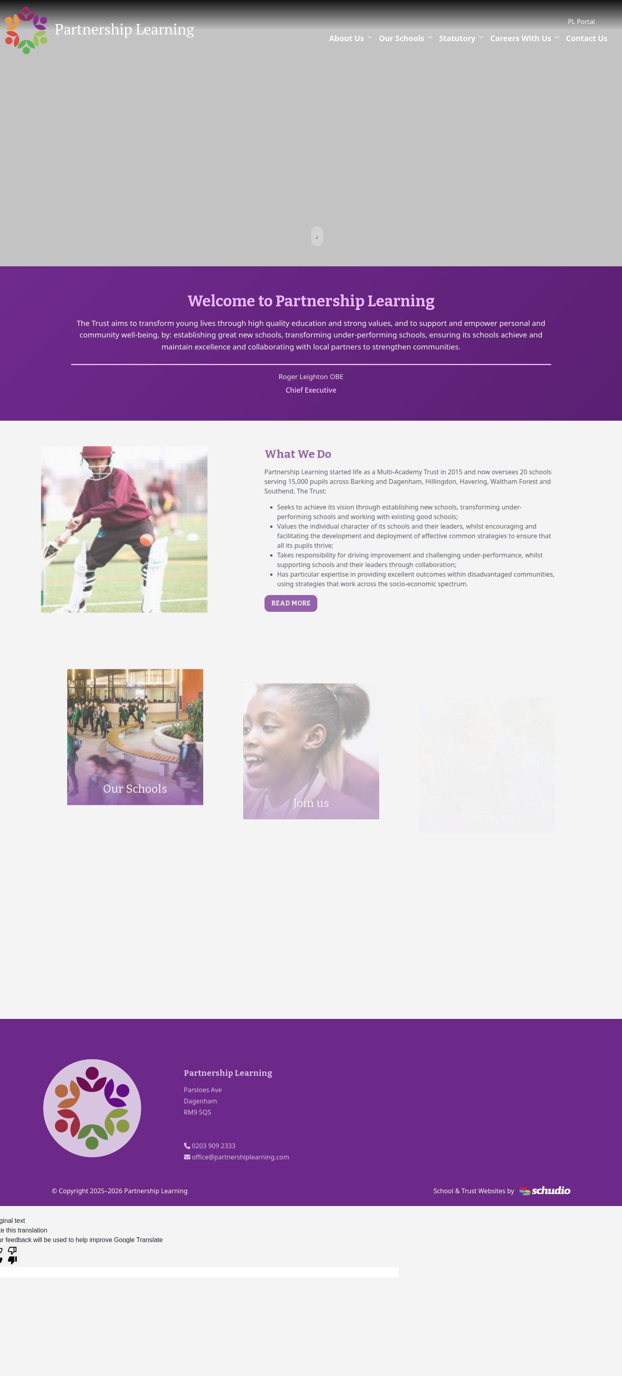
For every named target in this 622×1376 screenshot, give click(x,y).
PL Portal (581, 21)
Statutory (457, 38)
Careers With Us (520, 38)
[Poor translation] (12, 1255)
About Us (346, 38)
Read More (309, 603)
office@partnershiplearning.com (240, 1176)
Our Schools (401, 38)
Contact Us (587, 38)
